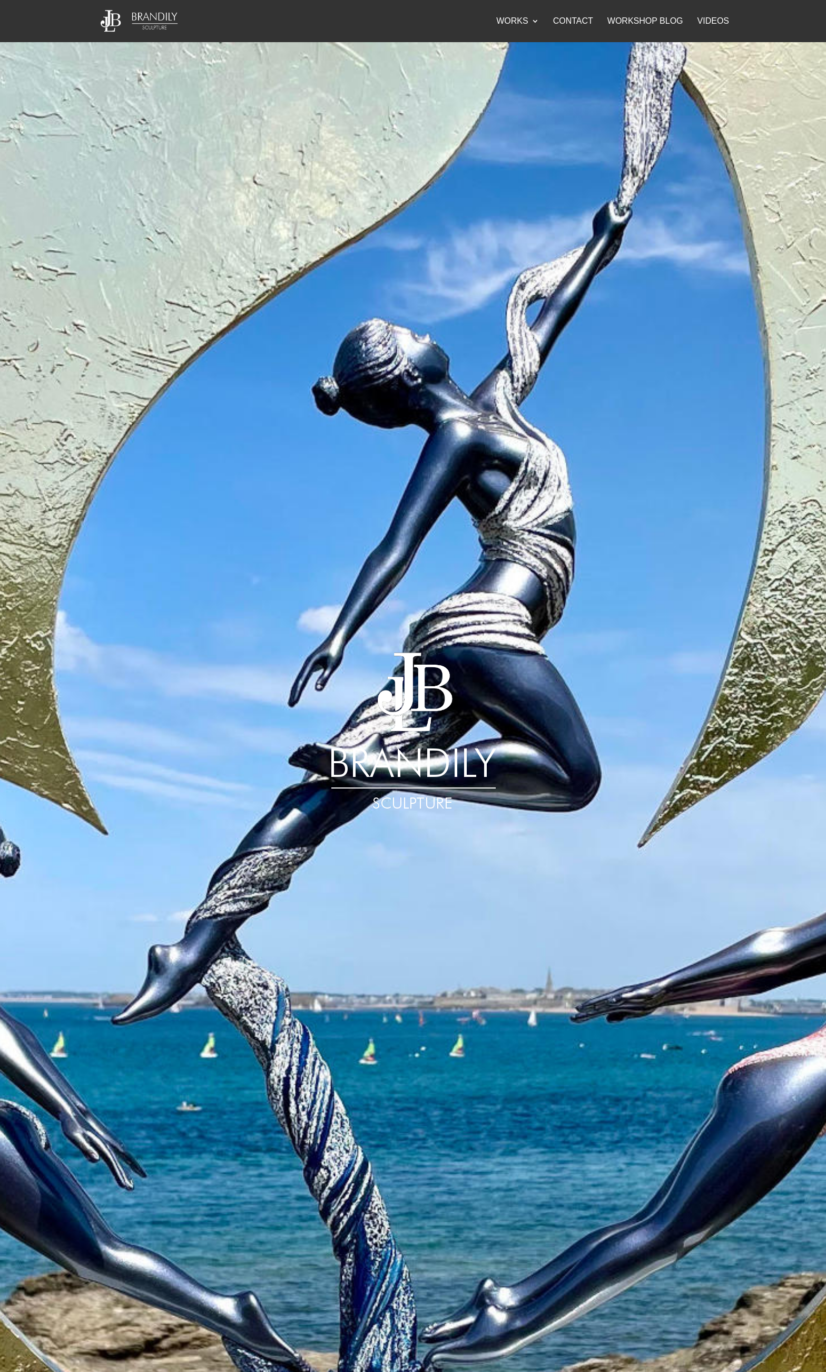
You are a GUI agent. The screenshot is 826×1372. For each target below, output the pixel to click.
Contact (573, 21)
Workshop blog (645, 21)
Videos (713, 21)
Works (512, 21)
